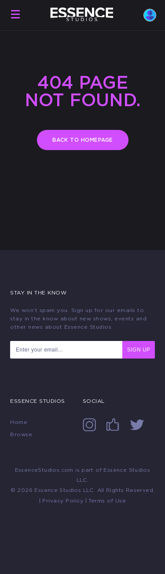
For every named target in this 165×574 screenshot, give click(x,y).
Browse (21, 434)
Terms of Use (107, 500)
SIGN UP (138, 350)
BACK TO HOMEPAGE (82, 140)
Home (18, 422)
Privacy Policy (62, 500)
